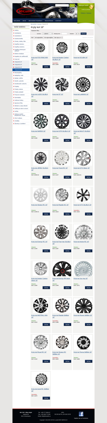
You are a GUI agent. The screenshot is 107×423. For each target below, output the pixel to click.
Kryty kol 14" (18, 64)
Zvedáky (17, 121)
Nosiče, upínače (19, 81)
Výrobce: (39, 33)
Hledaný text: (57, 33)
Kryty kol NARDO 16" (38, 131)
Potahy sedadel (19, 92)
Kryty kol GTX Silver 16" (82, 168)
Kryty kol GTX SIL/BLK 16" (83, 205)
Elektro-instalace (19, 53)
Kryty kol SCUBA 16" (81, 57)
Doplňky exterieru (19, 47)
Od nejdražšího (39, 37)
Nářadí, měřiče (19, 78)
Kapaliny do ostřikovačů (21, 56)
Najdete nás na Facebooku (81, 418)
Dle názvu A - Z (58, 37)
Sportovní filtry (19, 103)
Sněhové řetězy (19, 100)
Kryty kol (39, 24)
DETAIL (46, 66)
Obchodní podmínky (35, 20)
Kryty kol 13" (18, 62)
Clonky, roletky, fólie (20, 41)
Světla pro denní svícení (21, 108)
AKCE (24, 20)
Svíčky (16, 111)
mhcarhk (17, 20)
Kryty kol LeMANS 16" (81, 94)
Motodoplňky (18, 72)
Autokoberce (18, 35)
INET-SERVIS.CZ (63, 420)
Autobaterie (18, 33)
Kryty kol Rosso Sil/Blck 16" (83, 315)
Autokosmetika (19, 38)
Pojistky (17, 86)
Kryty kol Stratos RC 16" (39, 205)
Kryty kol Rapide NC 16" (60, 205)
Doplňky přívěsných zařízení (20, 50)
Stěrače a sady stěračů (21, 105)
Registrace (88, 13)
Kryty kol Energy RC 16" (39, 242)
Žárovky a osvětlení (20, 123)
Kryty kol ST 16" (57, 94)
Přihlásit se (83, 13)
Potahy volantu (19, 89)
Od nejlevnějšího (48, 37)
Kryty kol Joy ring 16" (81, 278)
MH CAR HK (33, 24)
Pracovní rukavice (20, 94)
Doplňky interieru (19, 44)
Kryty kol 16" (18, 70)
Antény (17, 30)
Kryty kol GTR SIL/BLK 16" (61, 131)
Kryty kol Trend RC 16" (60, 168)
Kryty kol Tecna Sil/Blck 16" (83, 352)
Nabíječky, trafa (19, 75)
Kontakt (58, 20)
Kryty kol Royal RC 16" (39, 352)
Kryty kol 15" (18, 67)
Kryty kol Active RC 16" (81, 242)
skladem (72, 33)
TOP (32, 37)
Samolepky (18, 97)
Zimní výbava (18, 118)
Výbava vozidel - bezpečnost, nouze (20, 114)
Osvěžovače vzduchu (21, 83)
